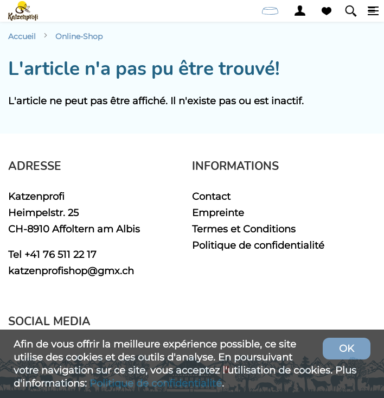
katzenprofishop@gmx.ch (71, 270)
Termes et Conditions (244, 229)
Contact (211, 196)
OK (346, 348)
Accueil (22, 36)
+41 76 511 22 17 (60, 254)
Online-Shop (79, 36)
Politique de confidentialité (258, 245)
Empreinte (218, 212)
